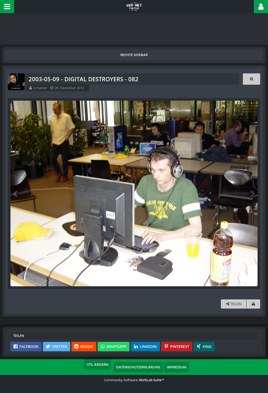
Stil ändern (97, 364)
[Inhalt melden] (253, 304)
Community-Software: (134, 380)
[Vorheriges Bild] (15, 193)
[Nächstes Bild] (252, 193)
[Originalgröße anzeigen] (251, 79)
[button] (7, 6)
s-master (40, 87)
